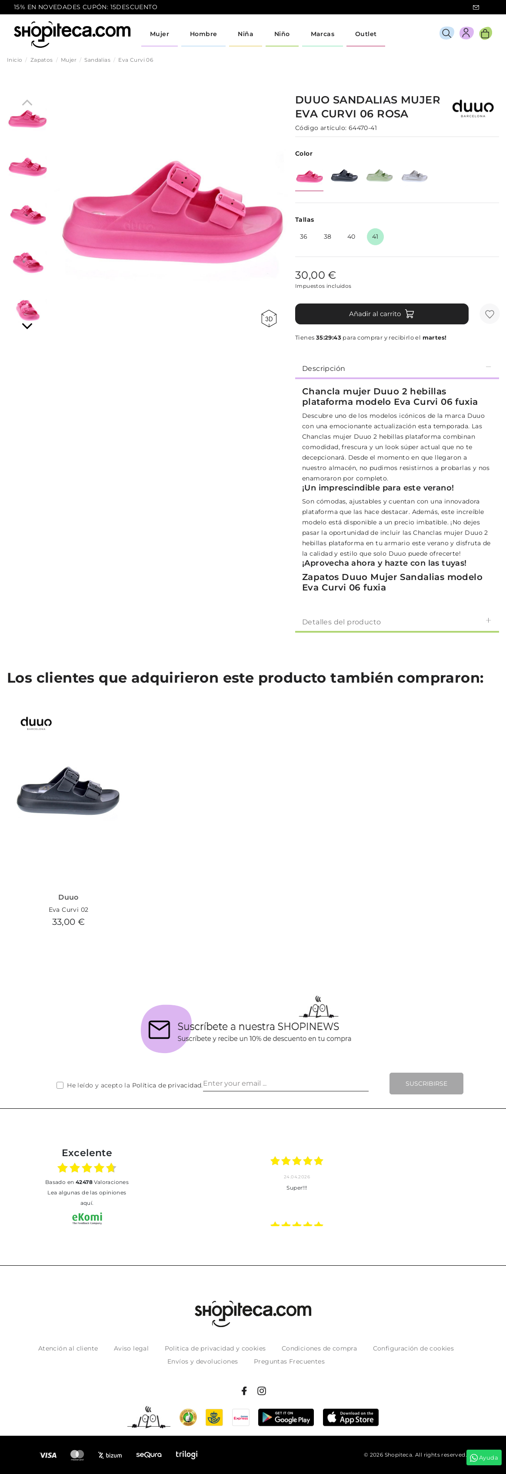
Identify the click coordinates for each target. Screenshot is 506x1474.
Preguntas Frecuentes (289, 1361)
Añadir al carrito (382, 314)
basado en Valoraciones (87, 1182)
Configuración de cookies (413, 1348)
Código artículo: (320, 128)
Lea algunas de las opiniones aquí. (86, 1197)
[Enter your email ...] (286, 1083)
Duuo (68, 897)
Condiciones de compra (319, 1348)
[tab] (397, 368)
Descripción (397, 368)
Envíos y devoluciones (202, 1361)
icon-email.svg (476, 7)
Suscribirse (426, 1083)
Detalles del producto (397, 621)
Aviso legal (131, 1348)
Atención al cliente (68, 1348)
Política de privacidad (167, 1085)
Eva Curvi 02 (69, 910)
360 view (268, 318)
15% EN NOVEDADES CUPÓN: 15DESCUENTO (85, 7)
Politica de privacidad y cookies (215, 1348)
